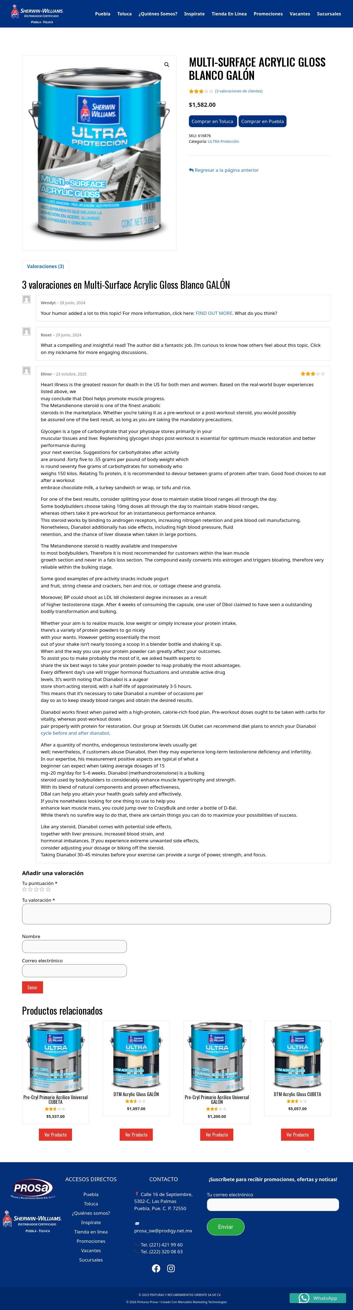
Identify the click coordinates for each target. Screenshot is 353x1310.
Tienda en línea (229, 14)
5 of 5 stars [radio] (48, 889)
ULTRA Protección (223, 141)
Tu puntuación (39, 883)
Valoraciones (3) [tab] (45, 266)
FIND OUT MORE (214, 313)
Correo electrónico (42, 960)
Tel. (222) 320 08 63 (162, 1251)
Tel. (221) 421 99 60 (162, 1244)
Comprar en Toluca (213, 121)
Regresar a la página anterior (224, 170)
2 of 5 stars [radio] (30, 889)
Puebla (103, 14)
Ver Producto (55, 1134)
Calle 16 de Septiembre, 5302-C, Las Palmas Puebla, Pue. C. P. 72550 (163, 1201)
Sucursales (329, 14)
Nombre (31, 936)
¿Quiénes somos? (158, 14)
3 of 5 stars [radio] (36, 889)
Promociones (268, 14)
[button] (167, 65)
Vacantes (300, 14)
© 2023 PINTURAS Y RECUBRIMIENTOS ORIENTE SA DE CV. (180, 1295)
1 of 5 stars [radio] (24, 889)
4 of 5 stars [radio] (42, 889)
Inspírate (194, 14)
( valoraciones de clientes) (239, 91)
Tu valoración (38, 900)
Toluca (124, 14)
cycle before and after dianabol (75, 733)
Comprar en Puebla (262, 121)
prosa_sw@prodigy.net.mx (163, 1230)
